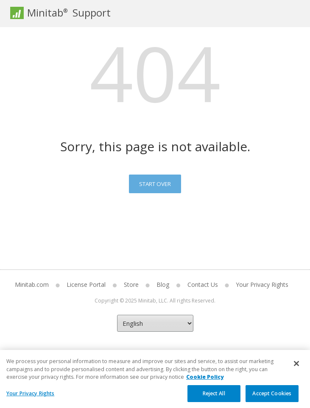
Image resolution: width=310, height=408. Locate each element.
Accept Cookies (271, 397)
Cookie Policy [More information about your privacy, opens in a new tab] (204, 380)
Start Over (155, 184)
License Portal (86, 284)
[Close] (296, 367)
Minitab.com (32, 284)
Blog (162, 284)
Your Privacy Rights (262, 284)
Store (131, 284)
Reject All (214, 397)
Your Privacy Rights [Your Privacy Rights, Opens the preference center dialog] (30, 397)
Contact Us (202, 284)
